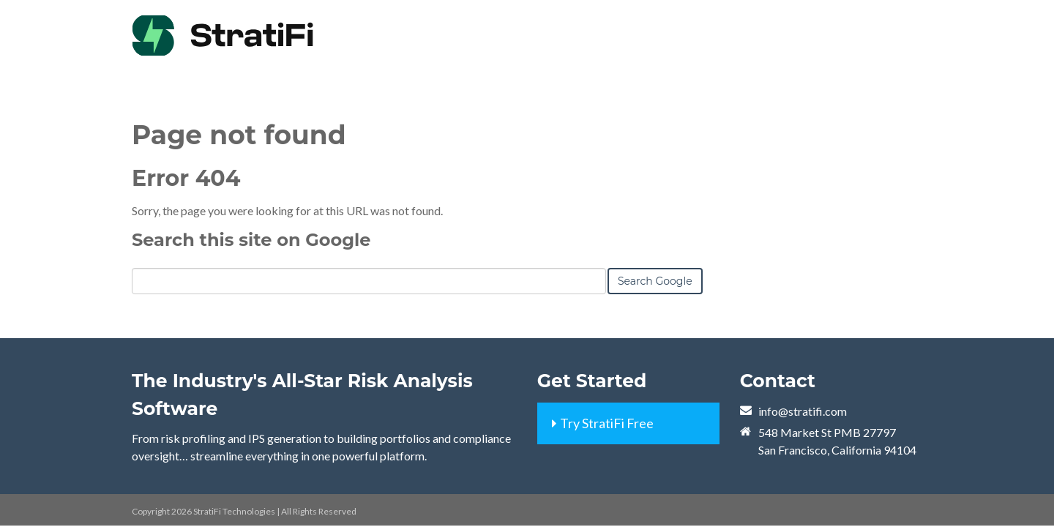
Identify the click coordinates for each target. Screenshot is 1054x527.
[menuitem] (772, 22)
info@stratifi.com (802, 411)
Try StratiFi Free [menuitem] (607, 423)
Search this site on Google (251, 239)
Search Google (655, 281)
